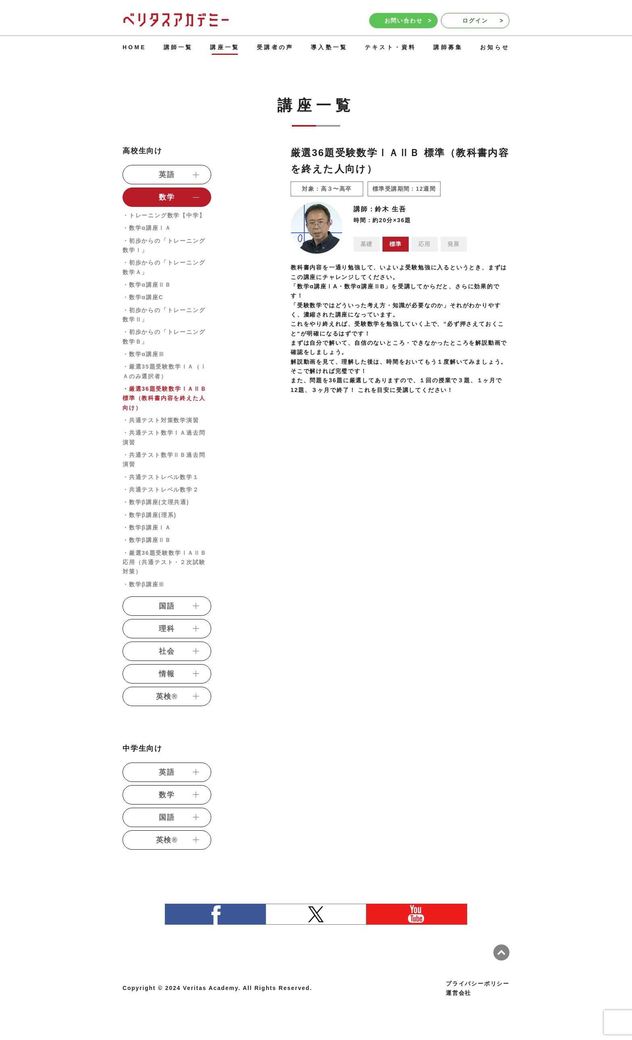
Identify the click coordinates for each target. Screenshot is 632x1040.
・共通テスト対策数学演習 (161, 420)
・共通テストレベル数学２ (161, 489)
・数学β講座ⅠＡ (147, 527)
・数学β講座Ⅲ (144, 584)
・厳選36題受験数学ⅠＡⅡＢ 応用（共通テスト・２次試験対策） (165, 562)
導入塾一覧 (329, 47)
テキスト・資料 (390, 47)
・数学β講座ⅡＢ (147, 540)
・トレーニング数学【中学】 (164, 215)
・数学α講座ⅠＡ (147, 228)
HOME (134, 47)
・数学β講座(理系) (150, 515)
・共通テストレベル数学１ (161, 477)
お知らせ (494, 47)
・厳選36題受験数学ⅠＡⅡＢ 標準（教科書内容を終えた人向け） (165, 398)
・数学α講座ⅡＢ (147, 284)
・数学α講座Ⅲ (144, 354)
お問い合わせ (408, 20)
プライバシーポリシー (477, 983)
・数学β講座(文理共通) (156, 502)
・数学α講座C (143, 297)
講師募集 (448, 47)
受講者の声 (275, 47)
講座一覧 (224, 47)
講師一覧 (178, 47)
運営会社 (458, 993)
